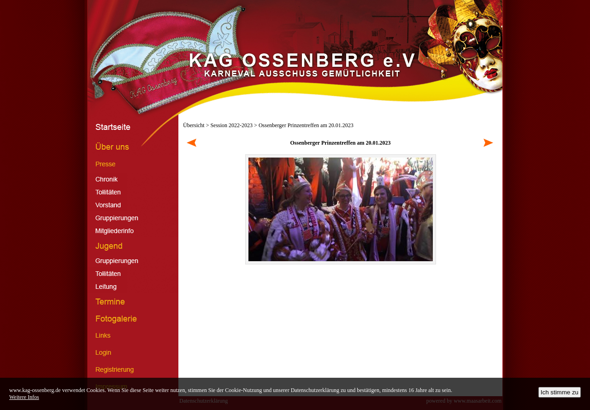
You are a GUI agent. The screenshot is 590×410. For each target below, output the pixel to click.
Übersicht (194, 125)
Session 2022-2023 (231, 125)
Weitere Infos (24, 397)
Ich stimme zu (559, 392)
